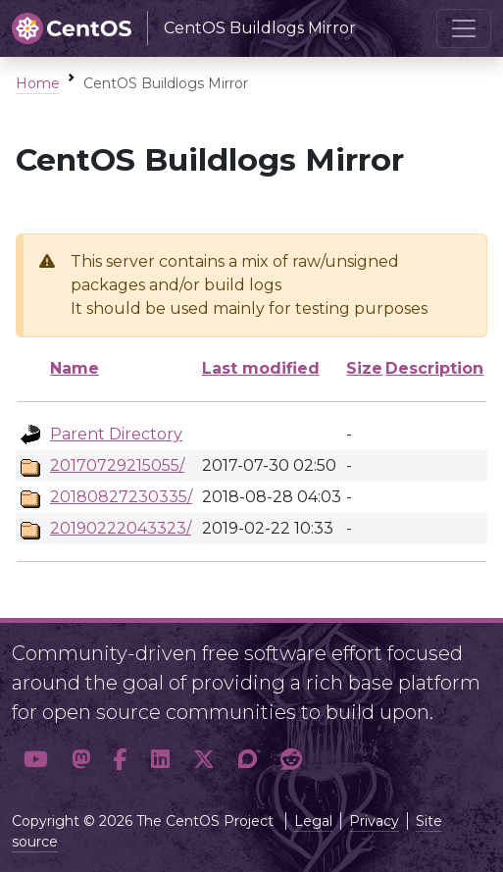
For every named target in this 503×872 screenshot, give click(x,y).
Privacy (374, 821)
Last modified (261, 368)
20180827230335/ (121, 496)
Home (38, 83)
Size (364, 368)
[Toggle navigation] (463, 28)
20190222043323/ (120, 528)
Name (74, 368)
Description (434, 368)
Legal (313, 821)
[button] (36, 759)
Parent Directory (116, 434)
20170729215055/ (117, 465)
